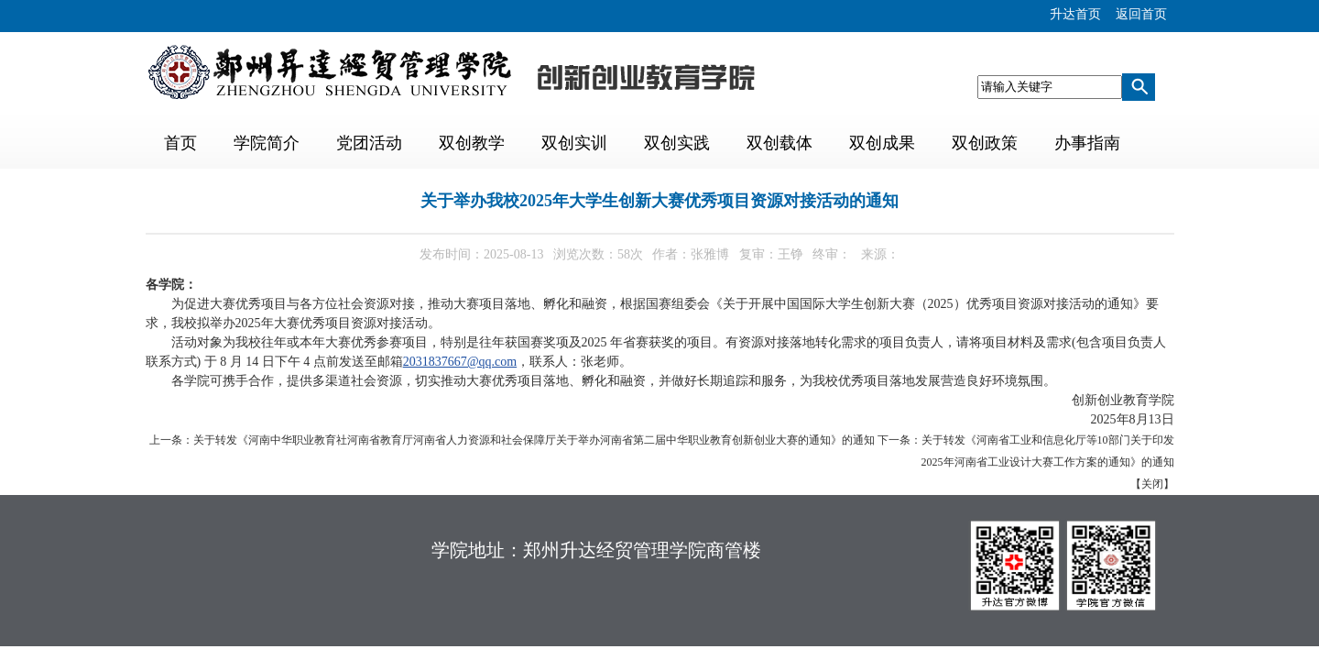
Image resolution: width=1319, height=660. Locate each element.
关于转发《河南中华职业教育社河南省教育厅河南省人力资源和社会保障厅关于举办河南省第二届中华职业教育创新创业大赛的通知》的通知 (534, 440)
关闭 (1152, 484)
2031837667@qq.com (460, 361)
